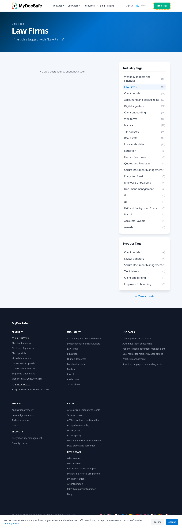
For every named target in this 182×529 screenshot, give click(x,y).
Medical (71, 369)
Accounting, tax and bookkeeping (84, 338)
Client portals (19, 353)
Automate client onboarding (137, 343)
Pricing (110, 5)
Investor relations (76, 478)
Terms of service (75, 415)
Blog (102, 5)
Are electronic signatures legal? (83, 409)
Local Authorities (76, 364)
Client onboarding (21, 342)
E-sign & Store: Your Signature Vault (30, 389)
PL (117, 514)
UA (124, 514)
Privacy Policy (11, 523)
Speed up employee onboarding (142, 364)
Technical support (21, 420)
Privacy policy (74, 435)
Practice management (133, 358)
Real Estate (73, 379)
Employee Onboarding (23, 373)
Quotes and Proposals (23, 363)
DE (139, 514)
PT (160, 514)
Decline (157, 521)
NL (153, 514)
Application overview (23, 409)
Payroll (70, 374)
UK (102, 514)
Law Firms (72, 348)
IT (167, 514)
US (110, 514)
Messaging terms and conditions (84, 440)
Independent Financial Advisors (83, 343)
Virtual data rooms (21, 358)
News (15, 425)
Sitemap (59, 514)
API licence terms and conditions (84, 420)
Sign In (129, 5)
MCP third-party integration (81, 488)
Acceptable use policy (78, 425)
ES (131, 514)
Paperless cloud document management (143, 348)
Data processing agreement (81, 445)
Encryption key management (27, 437)
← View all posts (144, 296)
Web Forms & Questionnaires (27, 378)
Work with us (74, 463)
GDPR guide (73, 430)
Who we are (73, 458)
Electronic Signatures (23, 348)
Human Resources (76, 358)
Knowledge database (23, 415)
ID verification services (23, 368)
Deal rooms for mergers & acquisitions (142, 353)
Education (72, 353)
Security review (20, 443)
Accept (172, 521)
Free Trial (162, 5)
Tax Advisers (73, 384)
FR (146, 514)
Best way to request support (82, 468)
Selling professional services (137, 338)
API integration (75, 483)
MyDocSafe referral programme (83, 473)
